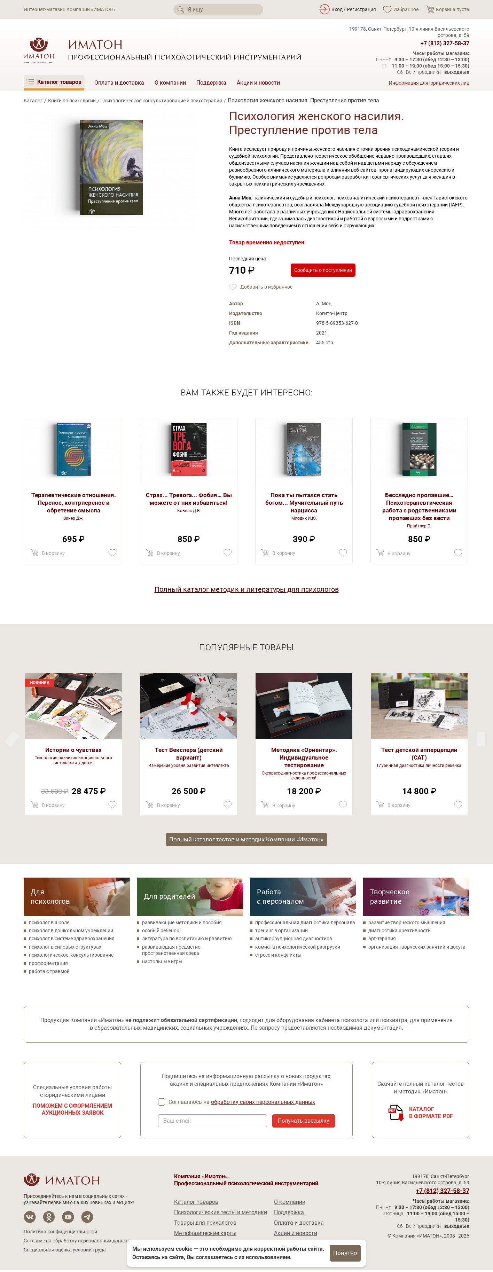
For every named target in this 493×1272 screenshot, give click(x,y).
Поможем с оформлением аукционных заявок (72, 1110)
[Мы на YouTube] (68, 1218)
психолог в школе (49, 923)
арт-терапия (382, 940)
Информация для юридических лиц (429, 83)
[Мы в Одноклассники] (49, 1218)
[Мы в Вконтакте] (30, 1218)
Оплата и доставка (119, 82)
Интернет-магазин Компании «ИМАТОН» (70, 9)
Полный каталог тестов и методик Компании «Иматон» (246, 839)
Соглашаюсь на (242, 1103)
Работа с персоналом (280, 897)
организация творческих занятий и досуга (416, 948)
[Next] (12, 739)
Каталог (33, 100)
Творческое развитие (389, 897)
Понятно (345, 1253)
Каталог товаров (196, 1203)
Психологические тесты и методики (220, 1214)
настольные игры (162, 962)
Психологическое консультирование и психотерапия (161, 100)
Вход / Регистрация (353, 9)
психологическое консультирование (71, 956)
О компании (170, 82)
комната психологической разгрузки (297, 948)
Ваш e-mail (177, 1122)
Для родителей (169, 897)
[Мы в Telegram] (87, 1218)
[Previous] (481, 739)
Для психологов (50, 897)
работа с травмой (49, 972)
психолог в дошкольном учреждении (71, 931)
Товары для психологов (205, 1224)
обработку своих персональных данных (264, 1103)
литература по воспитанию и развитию (187, 940)
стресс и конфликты (278, 956)
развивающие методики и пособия (182, 923)
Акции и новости (258, 82)
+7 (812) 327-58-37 (445, 43)
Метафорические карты (205, 1235)
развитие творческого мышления (406, 923)
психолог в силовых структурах (65, 948)
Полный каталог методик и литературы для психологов (247, 589)
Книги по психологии (72, 100)
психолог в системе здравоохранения (72, 940)
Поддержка (211, 82)
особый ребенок (160, 931)
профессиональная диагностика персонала (305, 923)
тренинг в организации (281, 931)
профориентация (48, 964)
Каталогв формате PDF (431, 1114)
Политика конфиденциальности (60, 1233)
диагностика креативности (399, 931)
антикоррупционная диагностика (293, 940)
